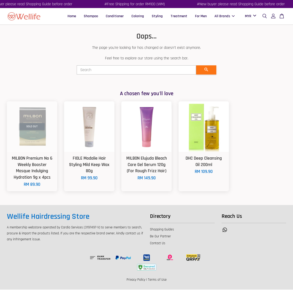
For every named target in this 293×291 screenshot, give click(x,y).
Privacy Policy (136, 281)
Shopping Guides (162, 231)
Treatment (179, 16)
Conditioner (115, 16)
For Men (201, 16)
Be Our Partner (160, 238)
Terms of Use (157, 281)
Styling (157, 16)
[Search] (136, 71)
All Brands (224, 16)
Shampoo (91, 16)
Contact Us (157, 244)
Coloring (137, 16)
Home (72, 16)
